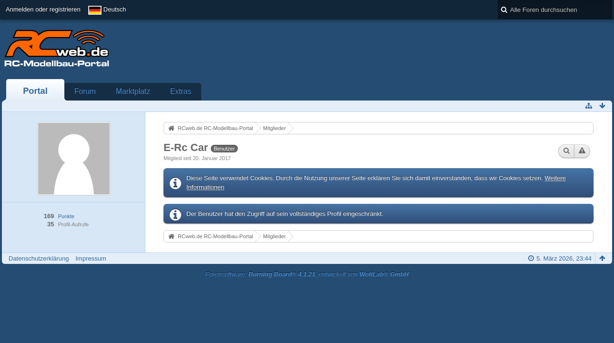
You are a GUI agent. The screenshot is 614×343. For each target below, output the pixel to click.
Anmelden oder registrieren (43, 9)
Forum (85, 91)
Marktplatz (133, 91)
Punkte (66, 216)
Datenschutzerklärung (39, 258)
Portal (35, 91)
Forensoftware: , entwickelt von (307, 274)
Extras (180, 91)
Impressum (90, 258)
